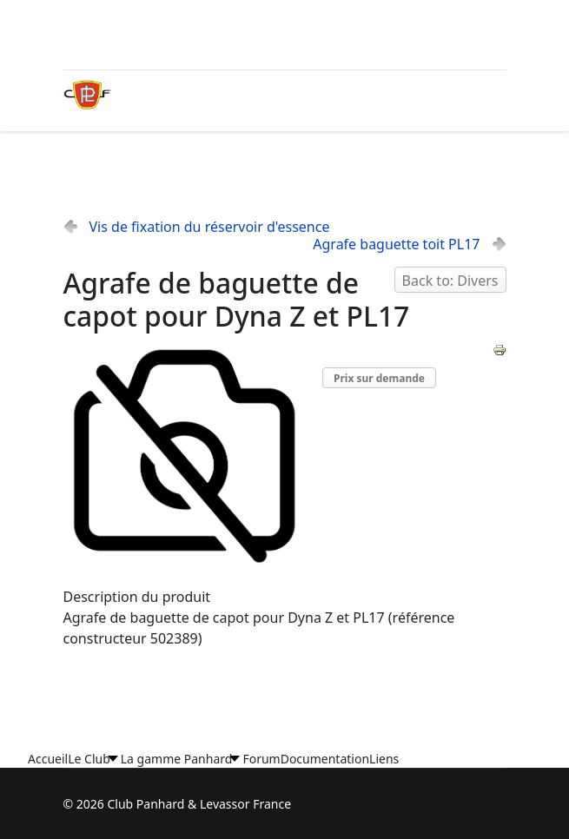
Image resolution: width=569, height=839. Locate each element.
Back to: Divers (450, 280)
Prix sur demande (379, 378)
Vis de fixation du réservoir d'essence (209, 226)
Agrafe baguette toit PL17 (396, 244)
